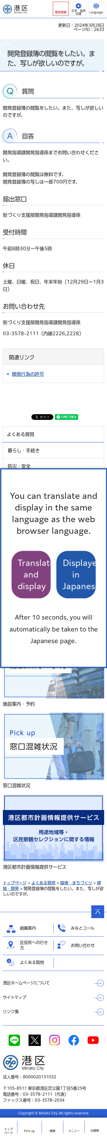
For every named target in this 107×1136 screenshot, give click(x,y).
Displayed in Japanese (79, 574)
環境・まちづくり (76, 883)
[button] (61, 9)
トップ (8, 1131)
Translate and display (34, 574)
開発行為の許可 (28, 374)
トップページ (15, 883)
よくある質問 (43, 883)
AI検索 (94, 1130)
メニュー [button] (74, 1130)
